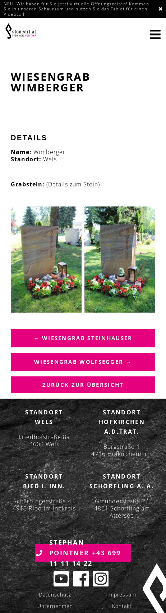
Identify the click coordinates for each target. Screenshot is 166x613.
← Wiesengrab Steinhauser (82, 338)
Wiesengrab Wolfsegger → (83, 361)
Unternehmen (55, 606)
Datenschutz (55, 594)
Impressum (121, 594)
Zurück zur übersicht (83, 384)
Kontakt (122, 606)
